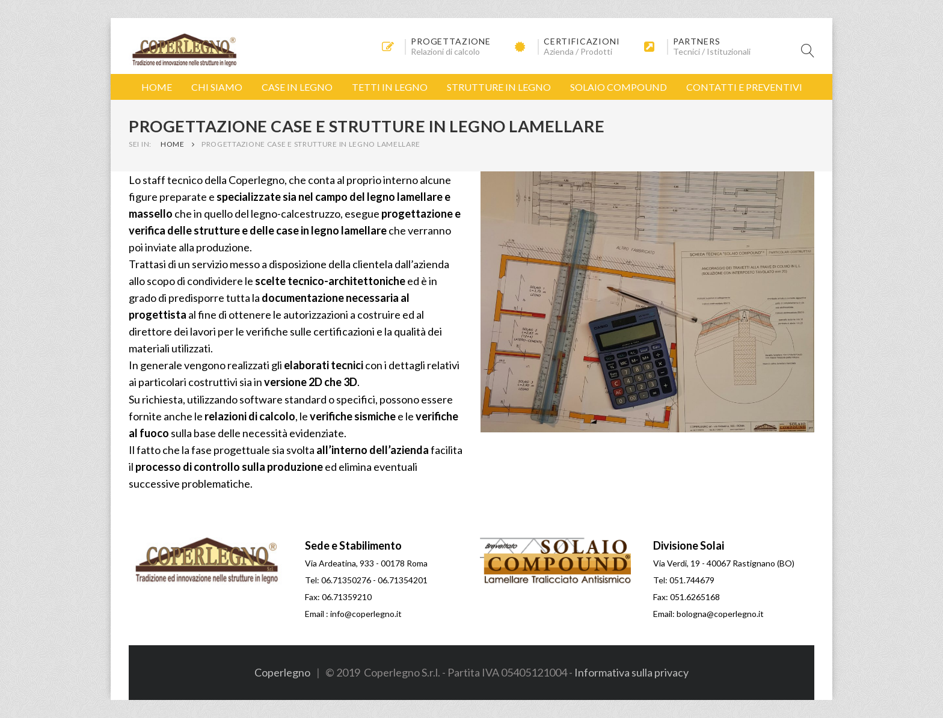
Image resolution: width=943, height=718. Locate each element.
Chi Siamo (216, 87)
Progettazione (451, 41)
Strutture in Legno (499, 87)
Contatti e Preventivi (744, 87)
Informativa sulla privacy (631, 672)
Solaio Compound (618, 87)
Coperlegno (282, 672)
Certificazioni (582, 41)
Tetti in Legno (390, 87)
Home (156, 87)
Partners (696, 41)
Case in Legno (297, 87)
